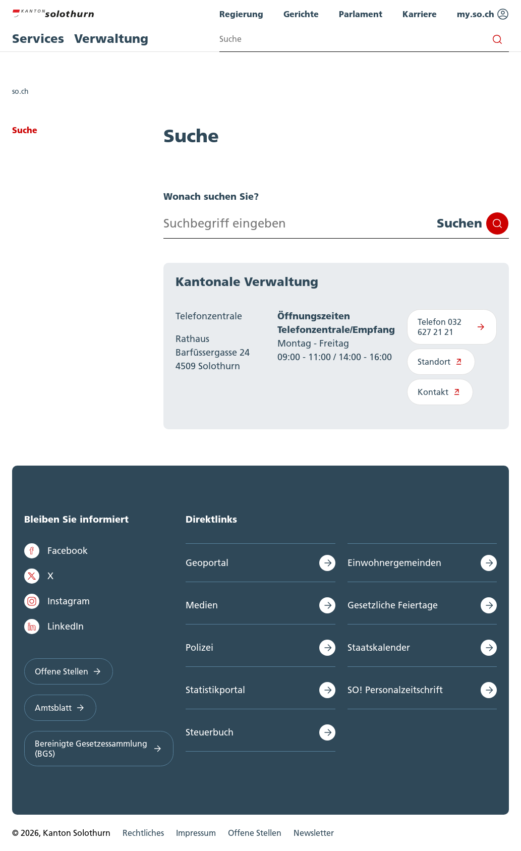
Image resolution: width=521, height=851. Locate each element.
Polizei (199, 647)
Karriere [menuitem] (419, 14)
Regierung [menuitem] (241, 14)
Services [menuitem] (38, 38)
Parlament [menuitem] (360, 14)
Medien (202, 605)
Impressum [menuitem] (196, 833)
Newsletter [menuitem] (314, 833)
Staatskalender (379, 647)
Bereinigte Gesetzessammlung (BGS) (99, 749)
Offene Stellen (68, 671)
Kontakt (440, 392)
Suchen (472, 223)
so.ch (20, 91)
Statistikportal (215, 690)
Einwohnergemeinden (394, 563)
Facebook (56, 550)
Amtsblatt (60, 707)
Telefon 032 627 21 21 (452, 327)
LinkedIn (54, 626)
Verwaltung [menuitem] (111, 38)
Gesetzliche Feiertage (393, 605)
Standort (441, 361)
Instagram (57, 601)
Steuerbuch (210, 732)
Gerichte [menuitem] (301, 14)
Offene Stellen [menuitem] (254, 833)
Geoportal (207, 563)
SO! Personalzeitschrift (395, 690)
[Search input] (364, 39)
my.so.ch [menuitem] (483, 14)
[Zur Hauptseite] (53, 12)
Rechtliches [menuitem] (143, 833)
